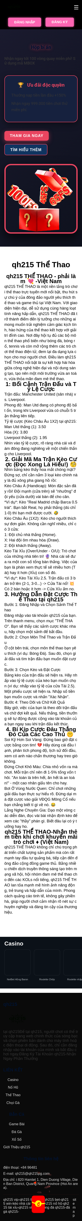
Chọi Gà (12, 1103)
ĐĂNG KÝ (60, 22)
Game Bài (16, 1124)
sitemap (74, 1208)
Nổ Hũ (13, 1087)
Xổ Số (17, 1139)
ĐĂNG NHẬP (24, 22)
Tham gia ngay (26, 136)
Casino (12, 1080)
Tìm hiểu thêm (26, 150)
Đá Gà (17, 1132)
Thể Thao (12, 1095)
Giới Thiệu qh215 (16, 1147)
